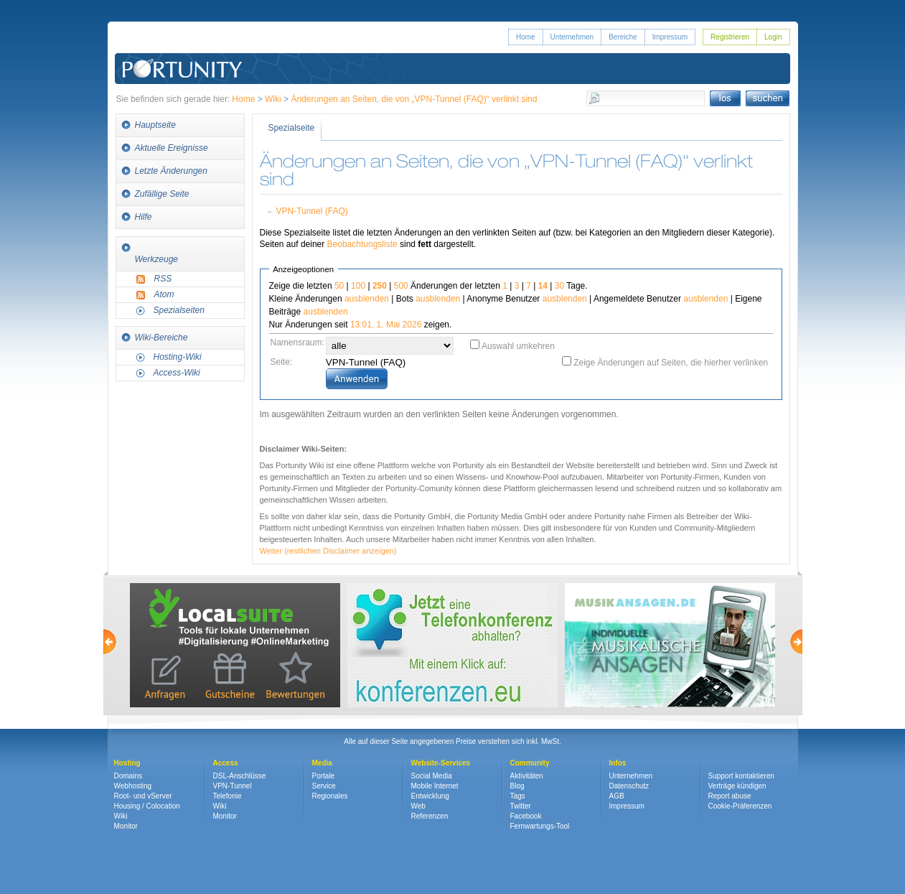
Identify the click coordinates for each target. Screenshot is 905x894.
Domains (128, 776)
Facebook (526, 816)
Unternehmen (572, 37)
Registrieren (730, 37)
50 (339, 286)
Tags (517, 796)
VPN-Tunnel (232, 786)
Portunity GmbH (182, 48)
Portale (323, 776)
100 (358, 286)
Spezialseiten (179, 310)
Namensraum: (297, 342)
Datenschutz (629, 786)
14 (543, 286)
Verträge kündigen (737, 786)
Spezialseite (291, 128)
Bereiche (623, 37)
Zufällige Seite (162, 194)
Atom (164, 294)
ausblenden (366, 299)
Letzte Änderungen (171, 171)
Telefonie (227, 796)
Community (530, 763)
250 (379, 286)
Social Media (431, 776)
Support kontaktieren (741, 776)
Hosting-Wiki (178, 357)
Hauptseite (155, 125)
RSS (163, 279)
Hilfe (143, 217)
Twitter (520, 806)
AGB (616, 796)
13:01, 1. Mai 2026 (385, 325)
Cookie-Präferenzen (740, 806)
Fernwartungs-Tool (540, 826)
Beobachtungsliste (362, 244)
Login (773, 37)
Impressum (670, 37)
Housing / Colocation (147, 806)
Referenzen (430, 816)
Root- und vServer (143, 796)
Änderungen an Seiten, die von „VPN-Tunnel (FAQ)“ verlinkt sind (414, 99)
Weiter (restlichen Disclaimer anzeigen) (328, 550)
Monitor (126, 826)
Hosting (127, 763)
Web (418, 806)
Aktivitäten (526, 776)
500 (401, 286)
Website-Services (441, 763)
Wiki (273, 99)
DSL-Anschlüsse (239, 776)
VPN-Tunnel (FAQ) (311, 211)
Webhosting (133, 786)
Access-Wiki (177, 373)
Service (324, 786)
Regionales (330, 796)
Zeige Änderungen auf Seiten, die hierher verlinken (670, 363)
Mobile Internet (435, 786)
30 (559, 286)
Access (225, 763)
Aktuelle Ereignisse (171, 148)
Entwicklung (430, 796)
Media (322, 763)
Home (525, 37)
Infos (618, 763)
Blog (517, 786)
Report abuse (729, 796)
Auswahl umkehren (518, 346)
